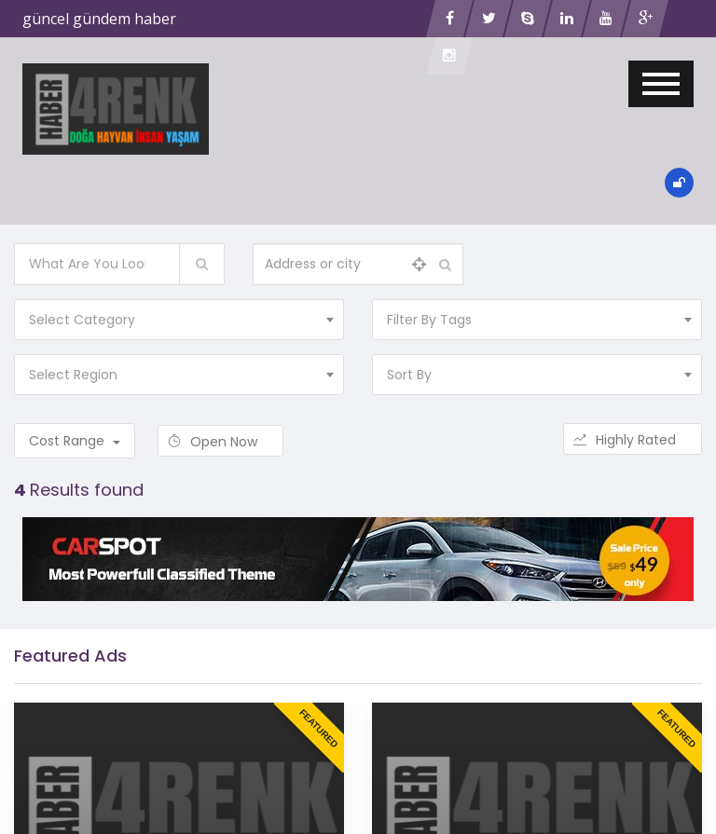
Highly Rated (632, 440)
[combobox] (179, 319)
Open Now (220, 441)
